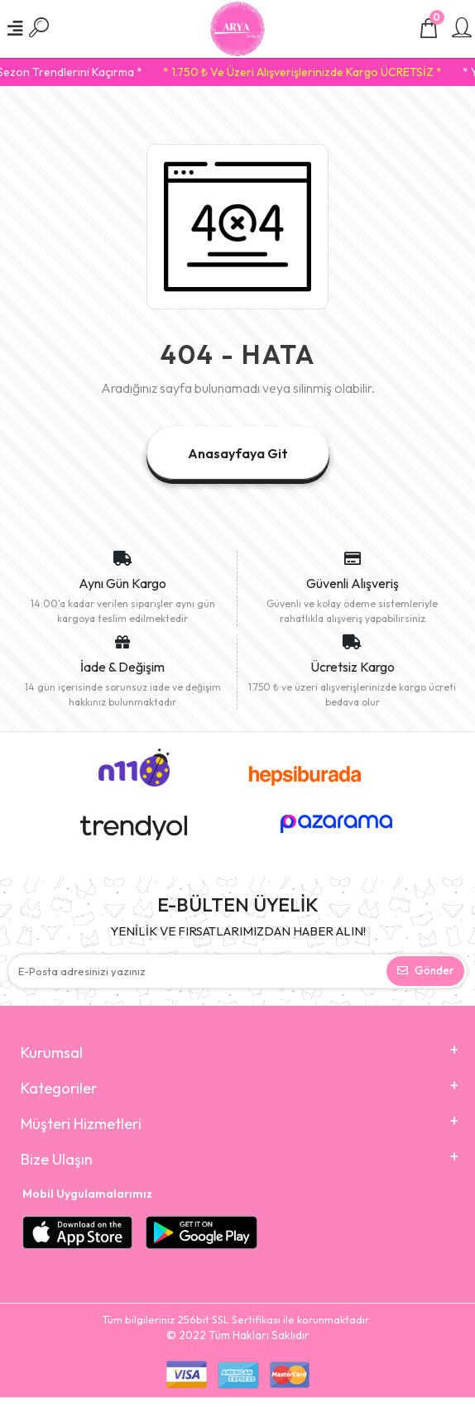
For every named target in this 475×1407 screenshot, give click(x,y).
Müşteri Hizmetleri (81, 1123)
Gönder (425, 970)
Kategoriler (59, 1088)
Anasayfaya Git (238, 453)
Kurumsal (52, 1052)
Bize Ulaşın (57, 1159)
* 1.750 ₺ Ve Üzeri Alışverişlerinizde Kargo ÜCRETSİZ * (309, 72)
